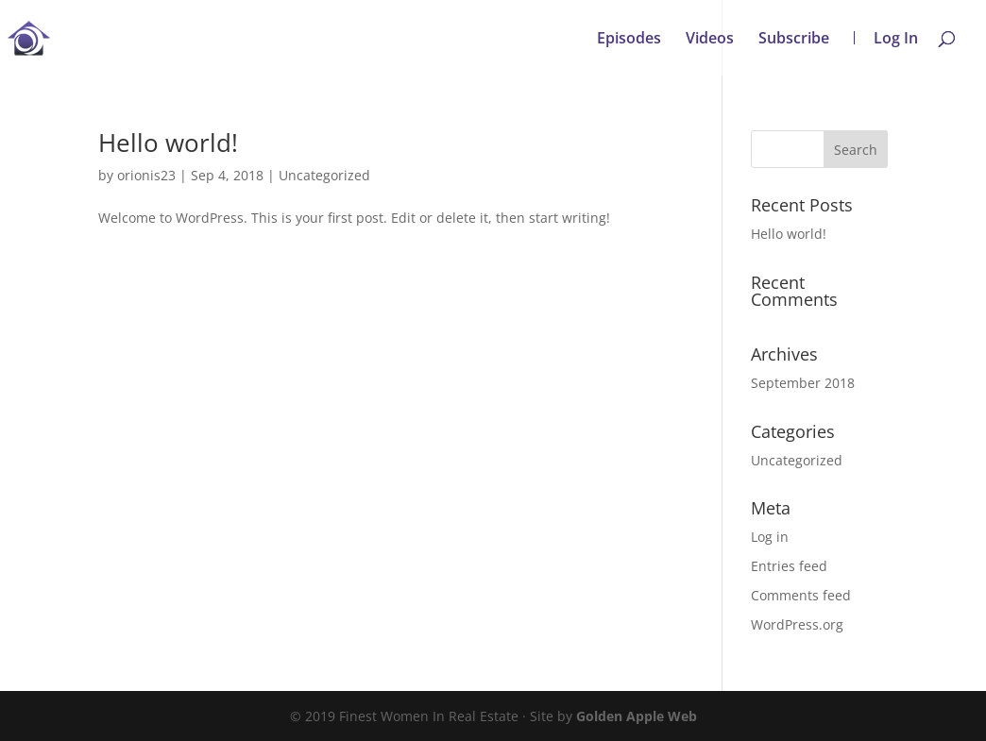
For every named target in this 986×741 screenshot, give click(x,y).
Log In (896, 37)
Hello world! (168, 143)
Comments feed (801, 595)
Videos (710, 39)
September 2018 (803, 383)
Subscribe (793, 39)
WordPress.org (797, 624)
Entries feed (789, 566)
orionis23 (146, 175)
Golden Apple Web (636, 716)
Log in (770, 537)
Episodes (629, 39)
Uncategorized (324, 175)
